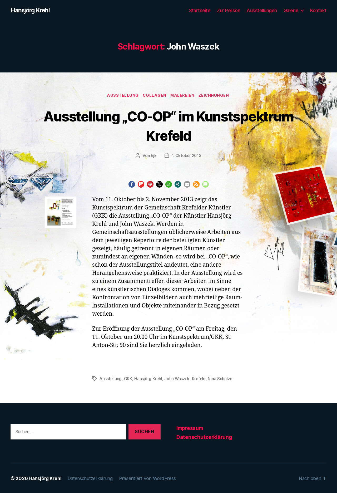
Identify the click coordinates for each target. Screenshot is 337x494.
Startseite (199, 10)
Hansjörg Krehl (32, 10)
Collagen (154, 96)
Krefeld (200, 379)
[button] (131, 185)
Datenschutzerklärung (205, 438)
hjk (153, 156)
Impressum (191, 428)
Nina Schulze (222, 379)
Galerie (291, 10)
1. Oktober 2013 (186, 156)
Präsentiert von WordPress (150, 479)
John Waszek (178, 379)
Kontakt (318, 10)
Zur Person (228, 10)
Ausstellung (121, 96)
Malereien (183, 96)
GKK (129, 379)
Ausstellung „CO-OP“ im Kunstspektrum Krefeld (168, 126)
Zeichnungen (216, 96)
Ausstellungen (262, 10)
